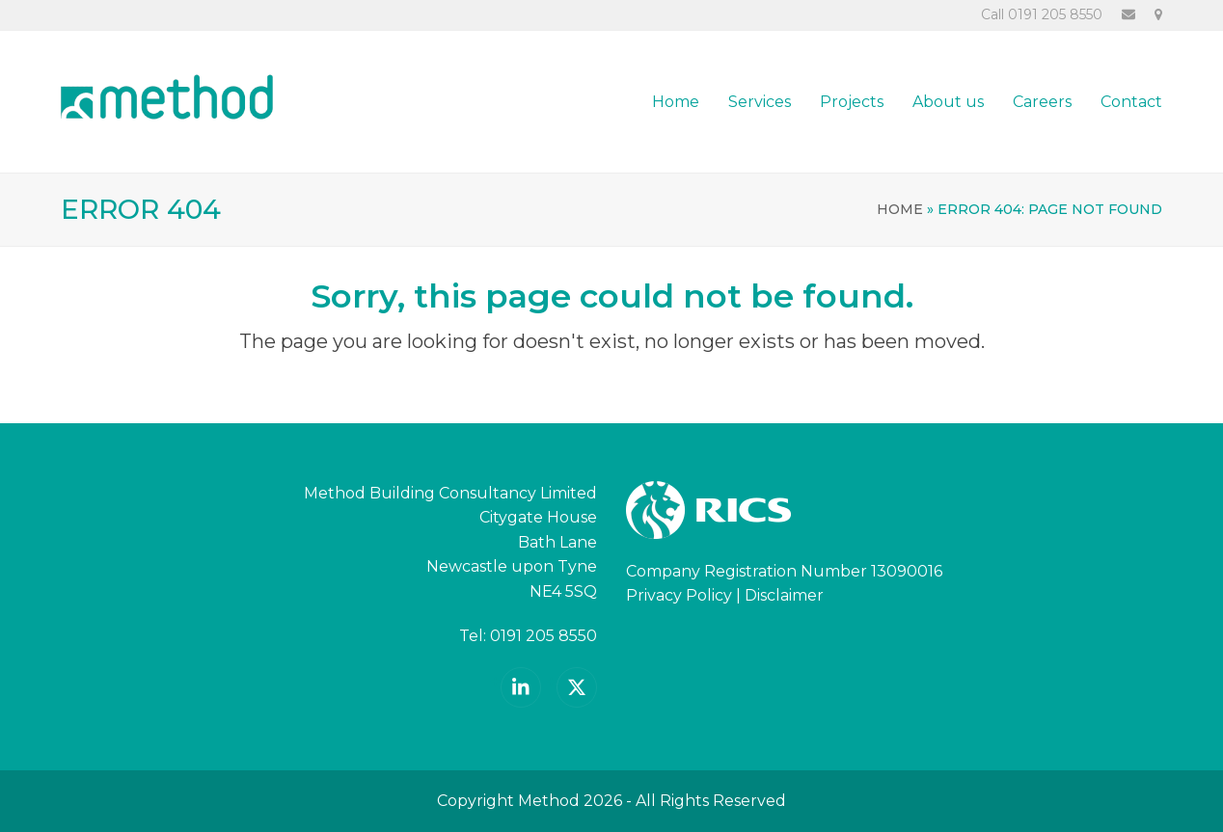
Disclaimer (784, 595)
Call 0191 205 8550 (1041, 14)
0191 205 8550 (543, 636)
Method (549, 801)
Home (900, 209)
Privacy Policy (679, 595)
